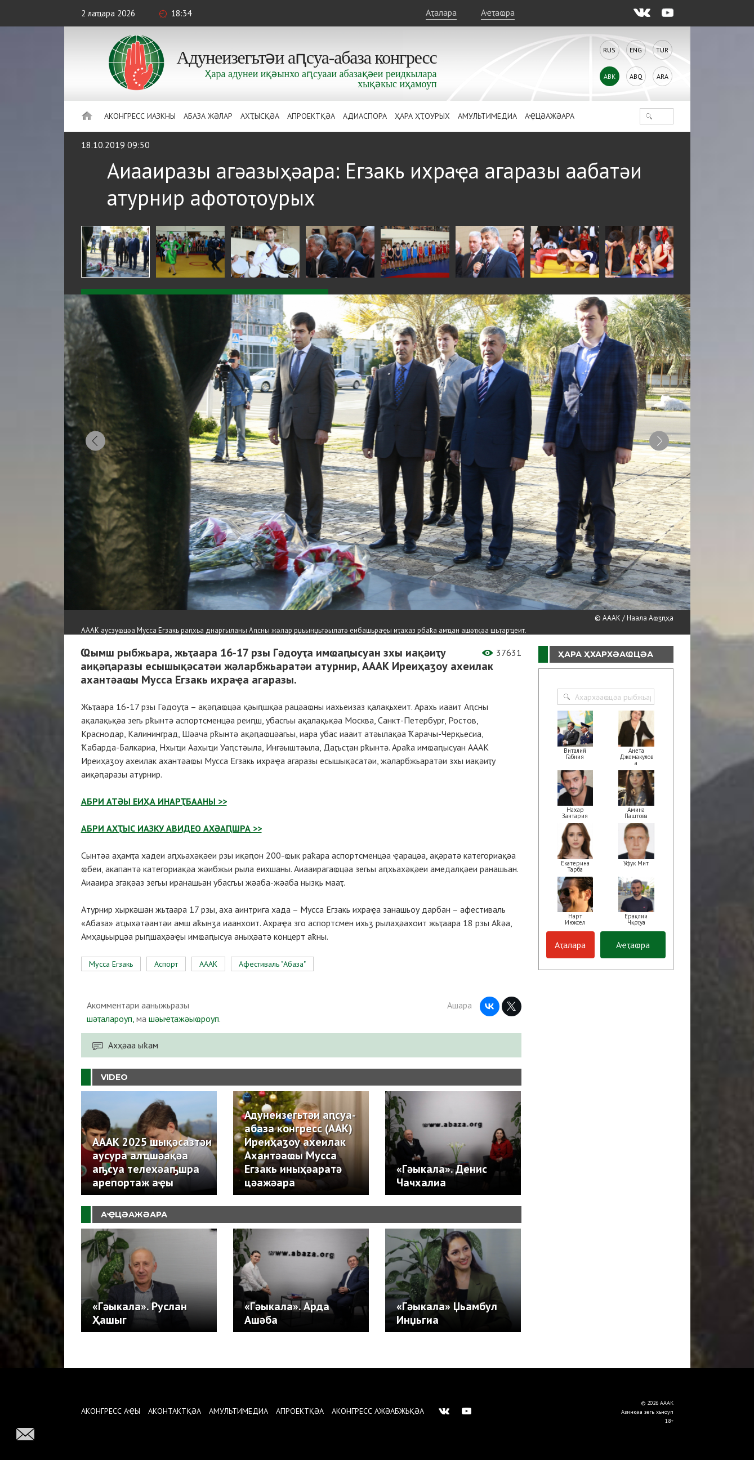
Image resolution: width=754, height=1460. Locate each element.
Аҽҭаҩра (498, 12)
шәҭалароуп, (110, 1032)
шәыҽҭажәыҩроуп (184, 1032)
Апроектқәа (311, 116)
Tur (662, 50)
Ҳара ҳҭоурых (422, 116)
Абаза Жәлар (208, 116)
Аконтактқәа (174, 1411)
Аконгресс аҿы (110, 1411)
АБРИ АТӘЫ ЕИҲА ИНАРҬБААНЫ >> (154, 814)
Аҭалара (441, 12)
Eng (636, 50)
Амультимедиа (487, 116)
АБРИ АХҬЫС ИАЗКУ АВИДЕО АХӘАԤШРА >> (171, 841)
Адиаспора (365, 116)
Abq (636, 76)
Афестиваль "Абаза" (272, 977)
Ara (662, 76)
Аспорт (166, 977)
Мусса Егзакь (111, 977)
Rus (609, 50)
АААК (208, 977)
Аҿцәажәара (549, 116)
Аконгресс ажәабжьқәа (378, 1411)
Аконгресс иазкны (140, 116)
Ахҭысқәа (259, 116)
